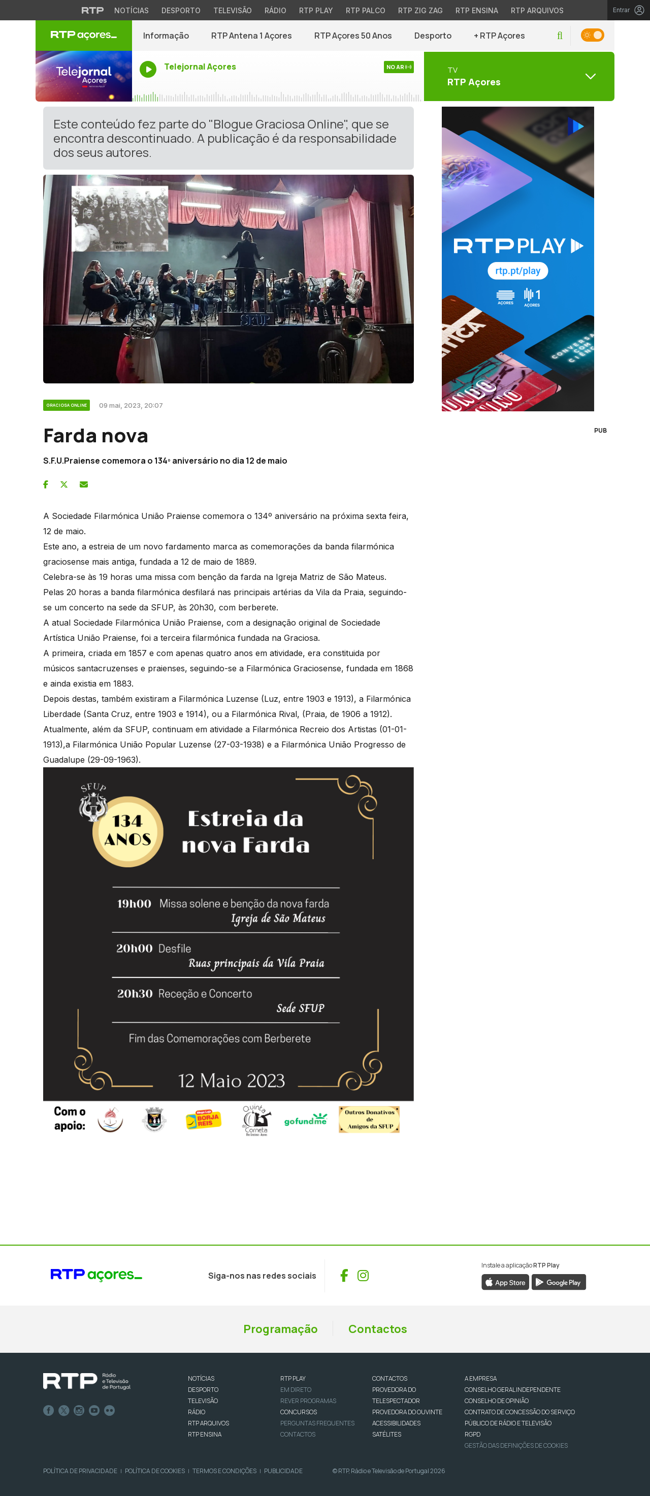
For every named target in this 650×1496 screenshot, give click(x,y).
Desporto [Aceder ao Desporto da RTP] (181, 10)
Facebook (48, 1410)
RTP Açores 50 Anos (353, 35)
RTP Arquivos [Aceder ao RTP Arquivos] (537, 10)
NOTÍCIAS (201, 1378)
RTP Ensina (204, 1434)
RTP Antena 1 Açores (251, 35)
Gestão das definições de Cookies (516, 1445)
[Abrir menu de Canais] (517, 76)
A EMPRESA (481, 1378)
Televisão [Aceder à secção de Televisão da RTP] (232, 10)
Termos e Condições (224, 1471)
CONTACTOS (389, 1378)
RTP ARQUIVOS (208, 1423)
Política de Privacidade (80, 1471)
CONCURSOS (298, 1412)
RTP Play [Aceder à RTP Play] (316, 10)
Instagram (79, 1410)
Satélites (386, 1434)
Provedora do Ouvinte (407, 1412)
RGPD (472, 1434)
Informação (166, 35)
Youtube (94, 1410)
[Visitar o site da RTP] (93, 10)
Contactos (377, 1329)
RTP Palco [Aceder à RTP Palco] (365, 10)
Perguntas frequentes (317, 1423)
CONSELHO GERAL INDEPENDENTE (513, 1389)
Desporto (432, 35)
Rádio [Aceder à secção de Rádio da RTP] (275, 10)
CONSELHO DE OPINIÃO (497, 1400)
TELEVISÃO (203, 1400)
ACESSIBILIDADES (396, 1423)
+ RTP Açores (499, 35)
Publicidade (283, 1471)
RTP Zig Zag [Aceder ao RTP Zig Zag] (420, 10)
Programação (280, 1329)
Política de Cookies (155, 1471)
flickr (109, 1410)
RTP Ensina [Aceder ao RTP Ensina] (477, 10)
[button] (560, 36)
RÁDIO (196, 1412)
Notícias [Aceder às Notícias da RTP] (131, 10)
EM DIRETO (295, 1389)
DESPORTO (203, 1389)
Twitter (64, 1410)
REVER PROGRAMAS (308, 1400)
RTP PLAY (293, 1378)
